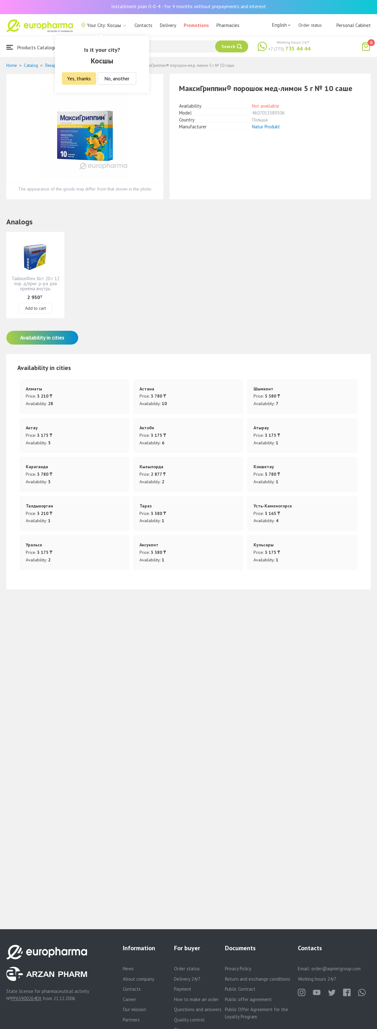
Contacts (143, 25)
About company (138, 979)
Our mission (134, 1009)
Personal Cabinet (353, 25)
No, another (116, 78)
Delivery (168, 25)
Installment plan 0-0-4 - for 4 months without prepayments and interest (188, 6)
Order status (310, 25)
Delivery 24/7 (187, 979)
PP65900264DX (26, 998)
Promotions (196, 25)
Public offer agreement (248, 999)
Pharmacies (227, 25)
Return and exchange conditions (257, 979)
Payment (182, 989)
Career (129, 999)
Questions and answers (197, 1009)
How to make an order (196, 999)
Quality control (189, 1020)
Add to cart (35, 308)
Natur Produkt (266, 127)
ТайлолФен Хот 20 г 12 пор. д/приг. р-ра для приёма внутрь (35, 284)
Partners (131, 1020)
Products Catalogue (32, 47)
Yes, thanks (79, 78)
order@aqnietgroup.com (336, 969)
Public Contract (240, 989)
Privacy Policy (238, 969)
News (128, 969)
